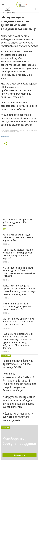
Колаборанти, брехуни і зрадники (19, 441)
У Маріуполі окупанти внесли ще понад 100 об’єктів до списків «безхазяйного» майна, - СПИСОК (19, 272)
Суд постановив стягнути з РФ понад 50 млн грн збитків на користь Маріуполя (18, 321)
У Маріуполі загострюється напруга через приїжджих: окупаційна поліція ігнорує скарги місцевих (18, 402)
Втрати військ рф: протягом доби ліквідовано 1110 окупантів (17, 222)
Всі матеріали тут (19, 455)
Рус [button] (7, 9)
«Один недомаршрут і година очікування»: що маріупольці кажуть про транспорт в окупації (17, 254)
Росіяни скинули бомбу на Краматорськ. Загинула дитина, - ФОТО (17, 364)
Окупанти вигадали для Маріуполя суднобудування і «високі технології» (17, 306)
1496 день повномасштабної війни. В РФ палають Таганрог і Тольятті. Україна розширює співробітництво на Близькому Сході (19, 382)
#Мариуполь (5, 136)
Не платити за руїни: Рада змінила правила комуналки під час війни (17, 237)
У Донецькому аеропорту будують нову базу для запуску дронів (17, 417)
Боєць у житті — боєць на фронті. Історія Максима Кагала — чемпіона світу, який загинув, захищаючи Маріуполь (19, 290)
